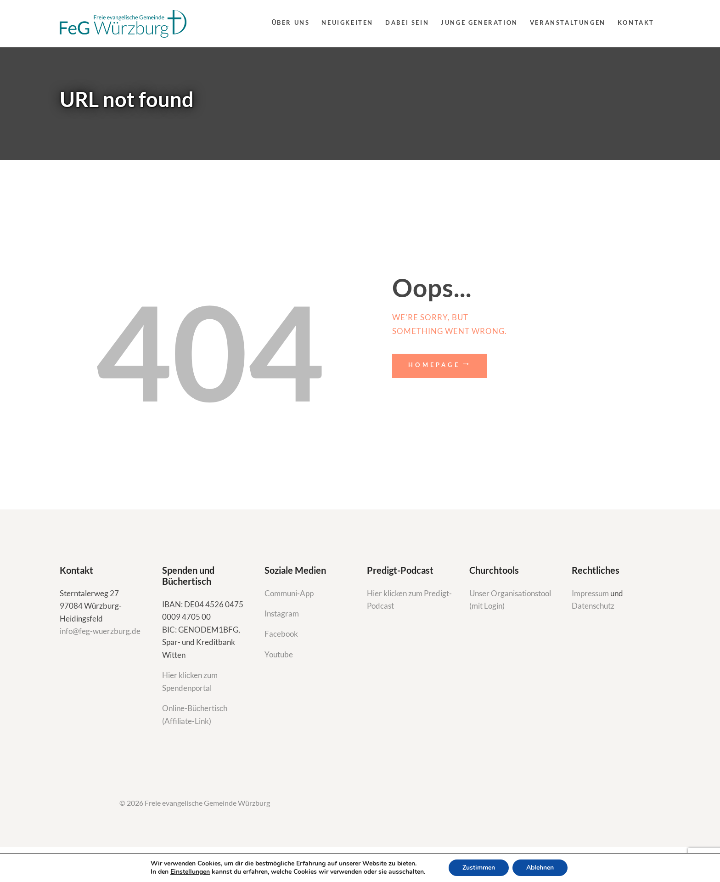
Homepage (434, 364)
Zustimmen (478, 867)
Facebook (281, 634)
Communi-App (289, 593)
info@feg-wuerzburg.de (100, 631)
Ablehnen (540, 867)
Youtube (278, 654)
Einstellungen (190, 872)
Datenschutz (593, 606)
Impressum (591, 593)
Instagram (282, 613)
